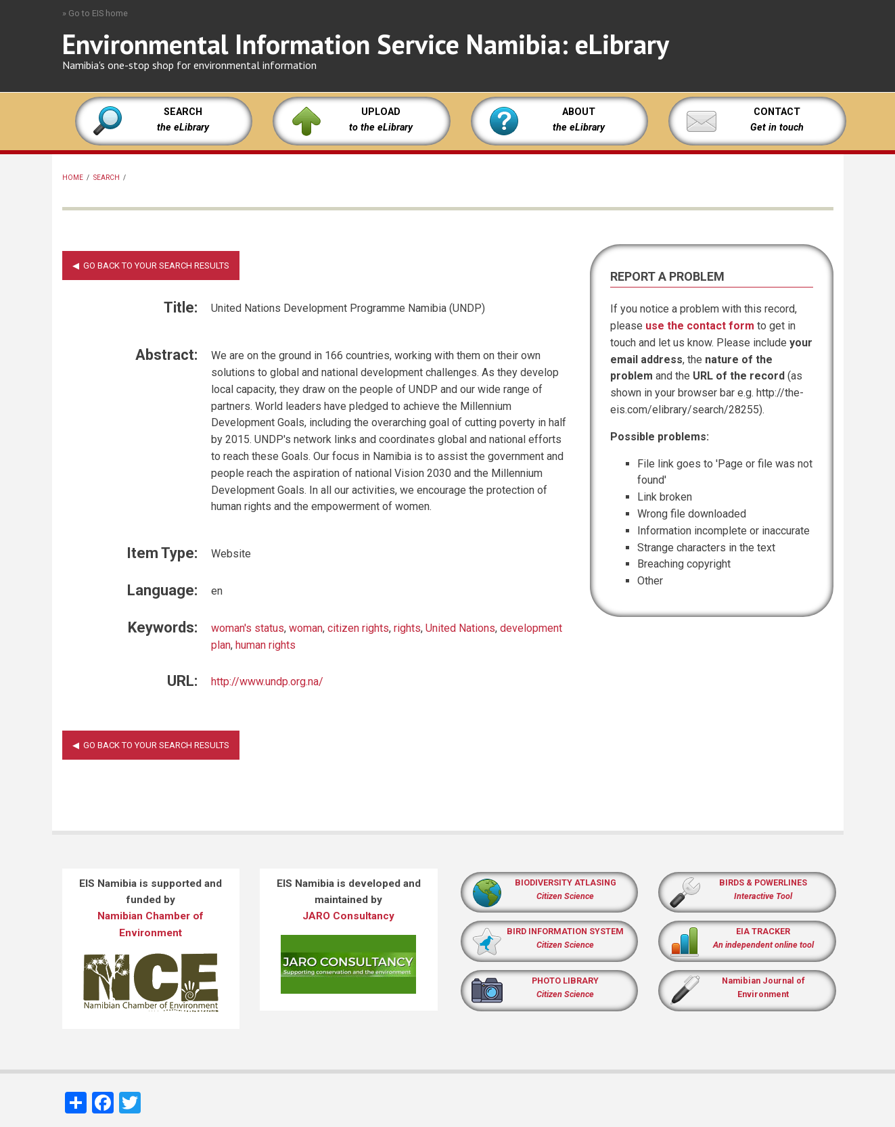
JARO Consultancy (348, 916)
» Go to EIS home (95, 13)
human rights (265, 645)
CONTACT (777, 112)
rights (407, 628)
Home (72, 177)
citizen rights (358, 628)
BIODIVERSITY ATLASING (565, 882)
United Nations (460, 628)
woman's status (247, 628)
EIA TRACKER (763, 931)
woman (306, 628)
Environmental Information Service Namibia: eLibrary (365, 44)
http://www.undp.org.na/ (267, 681)
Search (106, 177)
